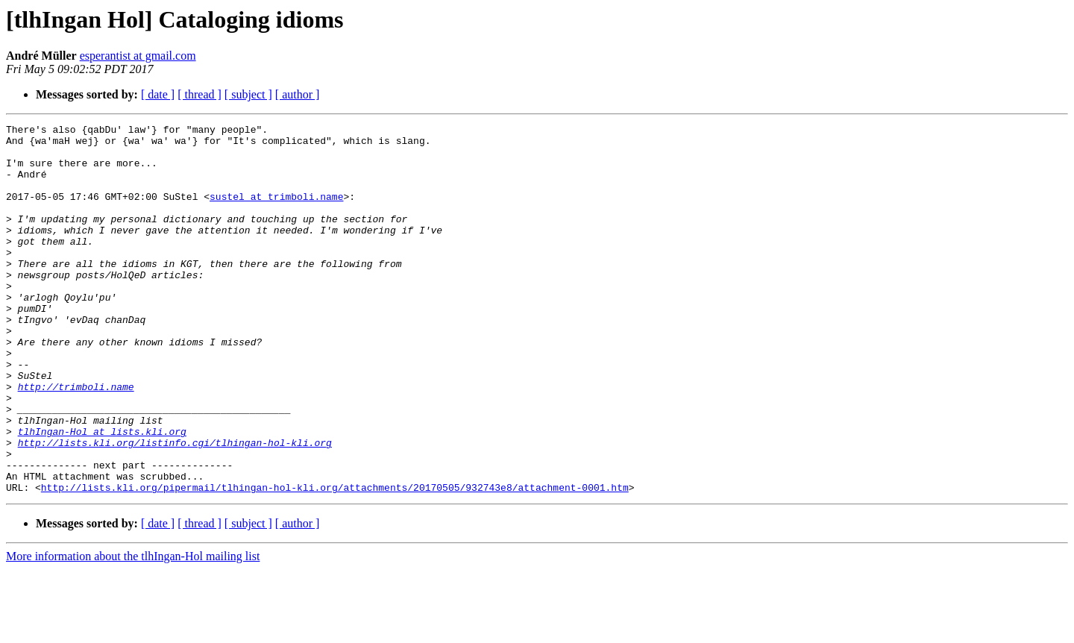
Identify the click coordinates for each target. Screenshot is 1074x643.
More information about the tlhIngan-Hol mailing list (133, 630)
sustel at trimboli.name (276, 212)
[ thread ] (200, 94)
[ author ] (297, 94)
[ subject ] (248, 94)
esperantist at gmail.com (138, 55)
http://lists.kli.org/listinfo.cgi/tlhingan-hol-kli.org (175, 507)
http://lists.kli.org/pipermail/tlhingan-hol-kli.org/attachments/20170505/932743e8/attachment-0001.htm (335, 561)
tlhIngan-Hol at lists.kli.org (102, 494)
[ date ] (158, 94)
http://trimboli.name (76, 440)
